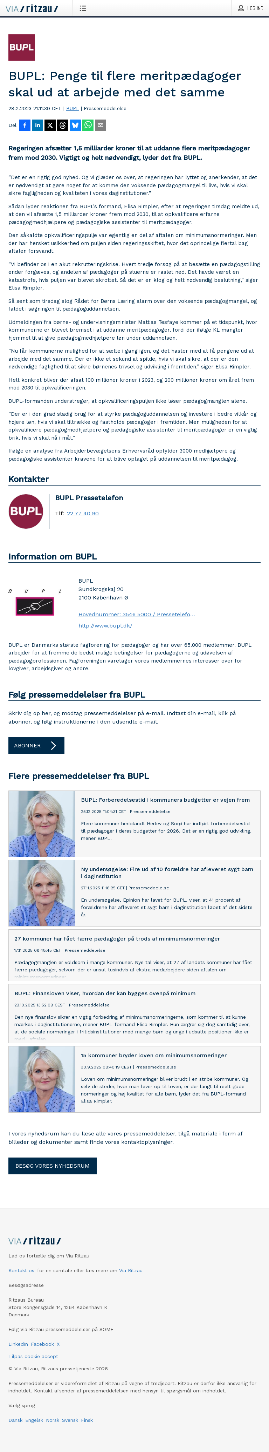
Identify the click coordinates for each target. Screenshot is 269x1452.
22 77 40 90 (83, 513)
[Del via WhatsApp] (88, 126)
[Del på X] (50, 126)
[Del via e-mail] (100, 126)
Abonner (36, 745)
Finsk (87, 1420)
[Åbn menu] (84, 8)
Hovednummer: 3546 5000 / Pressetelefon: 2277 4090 (137, 614)
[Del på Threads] (62, 126)
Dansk (15, 1420)
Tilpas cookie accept (33, 1356)
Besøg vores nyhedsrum (52, 1165)
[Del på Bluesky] (75, 126)
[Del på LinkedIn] (37, 126)
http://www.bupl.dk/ (105, 625)
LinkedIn (18, 1344)
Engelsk (34, 1420)
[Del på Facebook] (24, 126)
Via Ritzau (131, 1270)
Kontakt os (21, 1270)
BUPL (72, 108)
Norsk (52, 1420)
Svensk (70, 1420)
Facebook (42, 1344)
